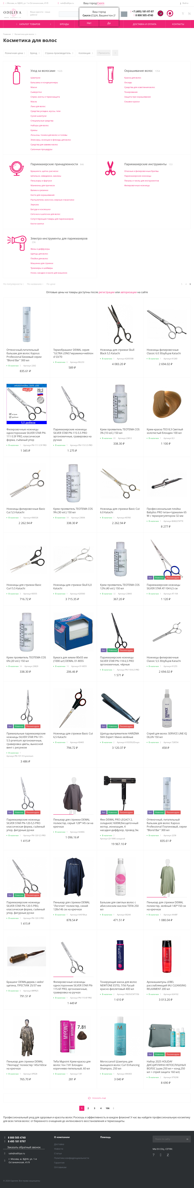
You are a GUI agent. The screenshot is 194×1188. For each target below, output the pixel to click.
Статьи (58, 1153)
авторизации (128, 292)
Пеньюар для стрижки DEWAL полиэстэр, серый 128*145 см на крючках (73, 823)
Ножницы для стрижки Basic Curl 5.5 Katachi (24, 586)
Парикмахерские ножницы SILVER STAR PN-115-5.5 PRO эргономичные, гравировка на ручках (72, 435)
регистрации (107, 292)
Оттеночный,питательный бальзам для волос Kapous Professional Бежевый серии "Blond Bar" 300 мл (24, 355)
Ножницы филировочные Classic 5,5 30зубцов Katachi (164, 659)
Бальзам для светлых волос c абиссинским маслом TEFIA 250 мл (119, 906)
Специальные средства (42, 120)
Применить (104, 53)
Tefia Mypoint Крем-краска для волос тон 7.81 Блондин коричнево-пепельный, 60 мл (72, 1065)
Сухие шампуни (38, 115)
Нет (89, 23)
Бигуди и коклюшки (40, 209)
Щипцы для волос (39, 253)
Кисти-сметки (37, 223)
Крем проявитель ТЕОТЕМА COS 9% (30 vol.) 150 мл (73, 510)
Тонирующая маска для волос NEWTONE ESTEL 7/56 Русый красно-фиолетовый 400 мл (118, 985)
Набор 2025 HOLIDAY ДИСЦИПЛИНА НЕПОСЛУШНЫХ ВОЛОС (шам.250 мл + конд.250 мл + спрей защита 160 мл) (166, 1067)
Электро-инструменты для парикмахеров (59, 240)
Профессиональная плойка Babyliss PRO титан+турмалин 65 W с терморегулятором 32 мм (167, 512)
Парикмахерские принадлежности (57, 164)
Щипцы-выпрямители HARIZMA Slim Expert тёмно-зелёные (119, 735)
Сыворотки (36, 92)
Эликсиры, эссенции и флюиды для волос (51, 139)
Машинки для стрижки (42, 263)
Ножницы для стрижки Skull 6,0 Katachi (72, 586)
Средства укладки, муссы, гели (45, 111)
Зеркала (35, 204)
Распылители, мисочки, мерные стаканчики (52, 199)
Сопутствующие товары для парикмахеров (52, 218)
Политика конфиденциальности (71, 1158)
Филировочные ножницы (137, 185)
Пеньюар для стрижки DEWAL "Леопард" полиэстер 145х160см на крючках (26, 1065)
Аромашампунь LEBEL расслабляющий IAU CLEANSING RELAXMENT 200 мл (166, 985)
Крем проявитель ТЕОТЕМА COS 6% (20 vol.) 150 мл (26, 659)
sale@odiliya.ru (67, 3)
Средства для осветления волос (139, 87)
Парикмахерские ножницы (137, 175)
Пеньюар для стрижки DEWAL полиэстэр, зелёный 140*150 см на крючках (166, 906)
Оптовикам (60, 1167)
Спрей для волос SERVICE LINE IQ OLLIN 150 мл (167, 735)
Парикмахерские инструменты (148, 164)
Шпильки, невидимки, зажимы (46, 175)
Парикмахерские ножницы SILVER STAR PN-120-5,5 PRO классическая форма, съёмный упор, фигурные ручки (26, 825)
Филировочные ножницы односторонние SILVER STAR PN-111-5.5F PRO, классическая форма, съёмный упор (26, 435)
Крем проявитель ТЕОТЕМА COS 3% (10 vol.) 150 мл (120, 431)
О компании (62, 1137)
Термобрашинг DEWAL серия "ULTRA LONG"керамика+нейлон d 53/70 (73, 353)
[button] (63, 814)
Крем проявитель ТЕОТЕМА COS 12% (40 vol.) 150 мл (120, 586)
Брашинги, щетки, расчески (44, 171)
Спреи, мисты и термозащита (45, 96)
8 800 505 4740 (144, 15)
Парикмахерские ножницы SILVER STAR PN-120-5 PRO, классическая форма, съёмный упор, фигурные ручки (26, 908)
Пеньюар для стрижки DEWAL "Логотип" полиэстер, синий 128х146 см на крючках (71, 906)
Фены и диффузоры (40, 248)
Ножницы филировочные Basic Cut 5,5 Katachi (26, 510)
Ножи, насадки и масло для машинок (49, 272)
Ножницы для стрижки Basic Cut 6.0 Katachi (120, 510)
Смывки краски (132, 101)
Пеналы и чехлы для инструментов (141, 180)
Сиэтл (100, 3)
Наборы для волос (40, 125)
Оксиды (128, 82)
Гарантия (59, 1162)
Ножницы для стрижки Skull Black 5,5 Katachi (117, 351)
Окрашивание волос (142, 70)
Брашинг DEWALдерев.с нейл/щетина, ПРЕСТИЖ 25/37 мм (25, 983)
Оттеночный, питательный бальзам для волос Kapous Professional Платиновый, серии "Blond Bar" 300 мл (167, 825)
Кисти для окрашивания (42, 195)
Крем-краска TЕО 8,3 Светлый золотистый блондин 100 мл (165, 431)
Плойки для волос (39, 258)
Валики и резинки (39, 190)
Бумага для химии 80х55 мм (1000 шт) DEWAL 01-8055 (70, 659)
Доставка (59, 1144)
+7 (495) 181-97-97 (143, 11)
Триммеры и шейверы (42, 268)
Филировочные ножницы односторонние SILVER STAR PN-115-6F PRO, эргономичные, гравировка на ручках (73, 987)
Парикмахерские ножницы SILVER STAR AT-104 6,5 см (163, 586)
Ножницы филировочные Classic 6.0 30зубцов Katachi (164, 351)
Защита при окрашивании (137, 96)
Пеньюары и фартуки (41, 180)
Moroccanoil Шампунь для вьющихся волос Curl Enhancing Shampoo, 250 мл (120, 1065)
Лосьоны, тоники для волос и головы (49, 135)
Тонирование (131, 92)
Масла (34, 101)
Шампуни (35, 77)
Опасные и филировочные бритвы (141, 171)
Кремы (34, 130)
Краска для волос (132, 77)
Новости (58, 1148)
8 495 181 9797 (17, 1141)
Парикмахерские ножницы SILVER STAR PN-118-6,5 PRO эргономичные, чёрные (117, 661)
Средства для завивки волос (44, 144)
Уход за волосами (46, 70)
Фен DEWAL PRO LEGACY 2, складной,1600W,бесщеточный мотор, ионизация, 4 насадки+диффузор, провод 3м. (119, 825)
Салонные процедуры (41, 149)
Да (109, 23)
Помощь (105, 1137)
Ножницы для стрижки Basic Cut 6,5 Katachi (73, 735)
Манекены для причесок (43, 185)
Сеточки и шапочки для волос (45, 214)
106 (107, 1108)
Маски (34, 87)
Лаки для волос (38, 106)
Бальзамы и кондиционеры (44, 82)
